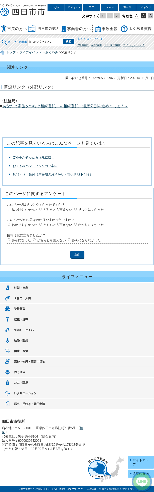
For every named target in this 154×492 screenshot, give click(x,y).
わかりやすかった (24, 224)
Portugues (74, 7)
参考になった (21, 240)
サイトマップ (141, 462)
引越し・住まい (24, 330)
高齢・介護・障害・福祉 (29, 361)
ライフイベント (30, 52)
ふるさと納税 (112, 45)
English (56, 7)
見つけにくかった (91, 209)
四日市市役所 (23, 10)
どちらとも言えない (57, 209)
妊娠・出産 (21, 287)
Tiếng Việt (145, 7)
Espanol (109, 7)
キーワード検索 (14, 39)
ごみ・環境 (21, 382)
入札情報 (96, 45)
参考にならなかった (86, 240)
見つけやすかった (24, 209)
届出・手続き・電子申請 (29, 403)
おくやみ (51, 52)
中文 (91, 7)
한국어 (127, 7)
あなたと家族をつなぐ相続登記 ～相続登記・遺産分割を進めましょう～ (65, 106)
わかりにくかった (91, 224)
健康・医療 (21, 351)
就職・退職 (21, 319)
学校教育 (19, 308)
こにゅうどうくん (134, 45)
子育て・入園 (22, 298)
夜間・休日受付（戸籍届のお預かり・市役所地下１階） (53, 174)
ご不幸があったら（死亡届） (33, 157)
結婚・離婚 (21, 340)
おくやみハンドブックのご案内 (35, 166)
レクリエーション (25, 393)
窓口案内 (83, 45)
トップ (11, 52)
